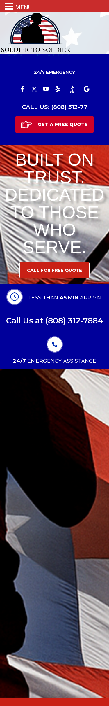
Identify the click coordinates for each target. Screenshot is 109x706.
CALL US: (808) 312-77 (54, 107)
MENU (23, 7)
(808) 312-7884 (74, 320)
